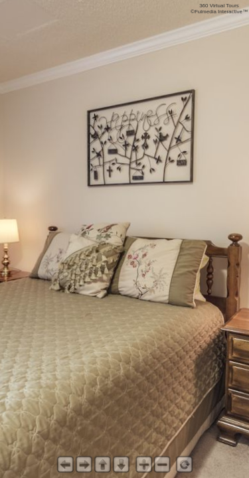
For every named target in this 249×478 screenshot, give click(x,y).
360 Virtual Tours (219, 6)
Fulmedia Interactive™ (221, 12)
